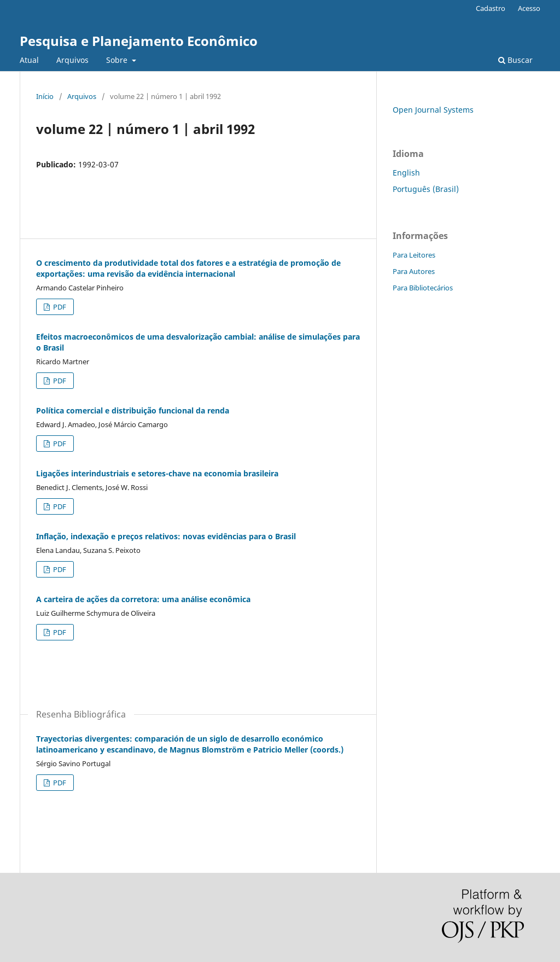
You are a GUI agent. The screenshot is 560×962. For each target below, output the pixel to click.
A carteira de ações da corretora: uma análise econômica (143, 599)
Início (45, 96)
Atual (29, 60)
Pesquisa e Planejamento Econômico (139, 41)
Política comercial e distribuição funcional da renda (132, 410)
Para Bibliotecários (423, 288)
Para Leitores (414, 255)
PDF (58, 307)
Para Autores (414, 271)
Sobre (118, 60)
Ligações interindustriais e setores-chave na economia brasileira (157, 473)
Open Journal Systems (433, 109)
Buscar (515, 60)
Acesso (529, 8)
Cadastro (490, 8)
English (406, 172)
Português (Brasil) (426, 189)
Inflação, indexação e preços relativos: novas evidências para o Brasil (166, 536)
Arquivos (72, 60)
